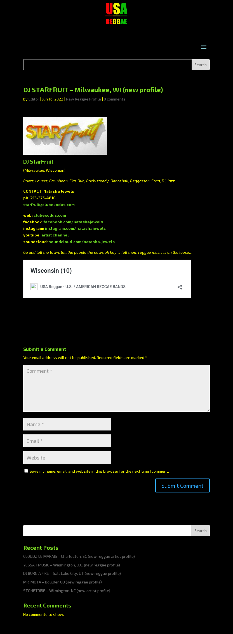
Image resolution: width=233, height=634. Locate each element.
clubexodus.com (50, 215)
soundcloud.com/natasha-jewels (82, 241)
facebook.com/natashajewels (73, 221)
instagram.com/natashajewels (75, 228)
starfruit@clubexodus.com (49, 204)
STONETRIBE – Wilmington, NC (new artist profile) (66, 590)
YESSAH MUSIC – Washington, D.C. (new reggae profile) (71, 565)
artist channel (55, 235)
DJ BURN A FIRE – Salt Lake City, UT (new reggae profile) (72, 573)
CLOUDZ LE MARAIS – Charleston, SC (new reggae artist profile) (79, 556)
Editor (34, 99)
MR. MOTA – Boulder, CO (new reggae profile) (62, 582)
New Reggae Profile (83, 99)
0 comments (115, 99)
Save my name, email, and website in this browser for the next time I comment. (99, 471)
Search (200, 530)
